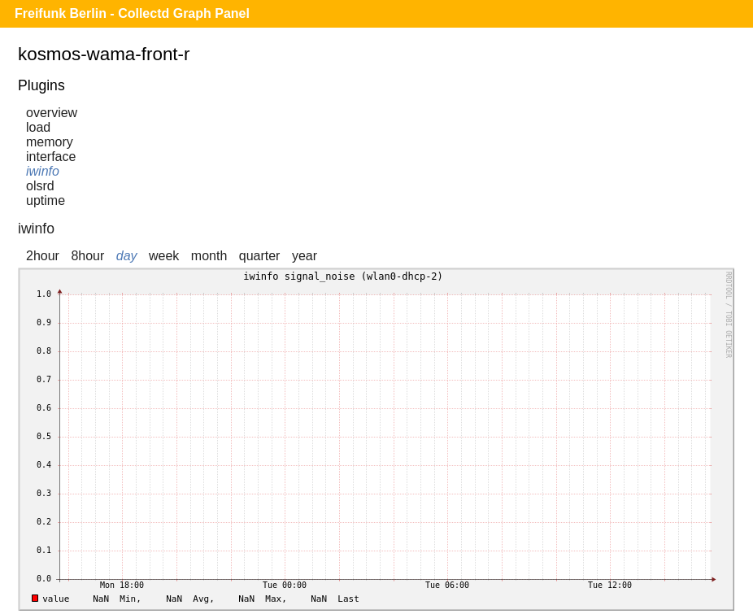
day (126, 256)
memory (49, 142)
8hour (87, 256)
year (304, 256)
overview (51, 113)
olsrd (40, 186)
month (209, 256)
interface (51, 156)
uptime (45, 200)
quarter (260, 256)
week (164, 256)
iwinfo (42, 171)
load (38, 127)
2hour (42, 256)
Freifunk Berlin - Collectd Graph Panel (132, 13)
